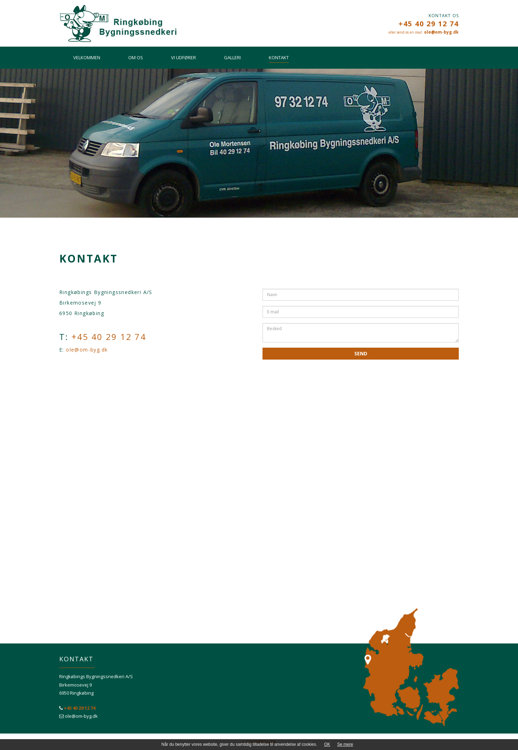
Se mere (345, 744)
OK (327, 744)
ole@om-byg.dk (441, 32)
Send (360, 353)
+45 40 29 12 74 (428, 23)
